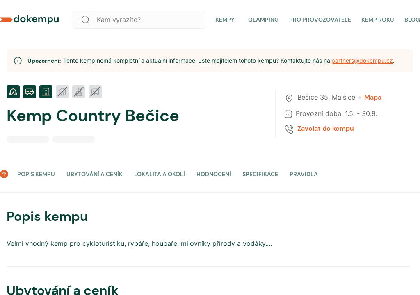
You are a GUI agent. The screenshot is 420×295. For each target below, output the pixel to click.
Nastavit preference (372, 261)
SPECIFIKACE (260, 174)
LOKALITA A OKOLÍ (159, 174)
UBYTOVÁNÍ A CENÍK (94, 174)
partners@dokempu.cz (362, 60)
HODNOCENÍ (213, 174)
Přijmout (306, 261)
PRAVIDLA (304, 174)
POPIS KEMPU (36, 174)
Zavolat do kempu (325, 129)
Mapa (369, 97)
